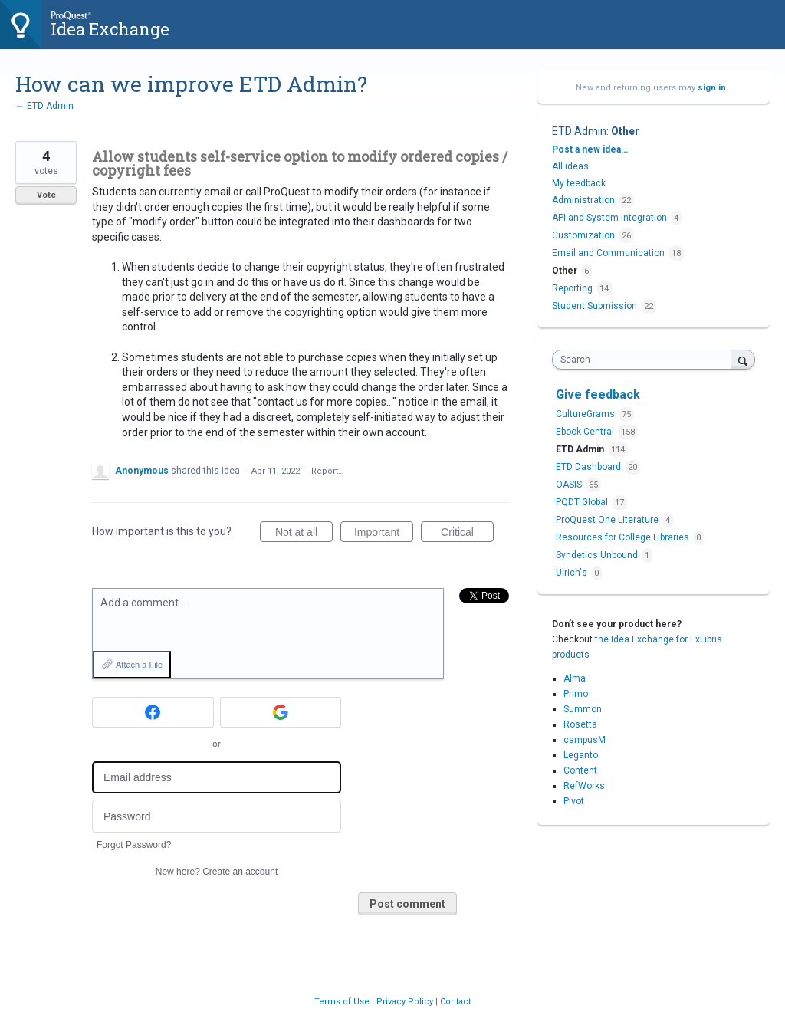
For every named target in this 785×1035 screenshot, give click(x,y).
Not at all (304, 534)
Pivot (573, 801)
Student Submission (594, 306)
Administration (583, 200)
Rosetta (580, 724)
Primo (575, 693)
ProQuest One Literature (608, 519)
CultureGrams (586, 414)
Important (383, 534)
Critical (467, 534)
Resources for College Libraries (623, 537)
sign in (712, 88)
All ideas (570, 166)
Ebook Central (586, 431)
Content (580, 770)
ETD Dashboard (589, 467)
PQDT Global (583, 502)
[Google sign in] (281, 712)
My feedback (579, 183)
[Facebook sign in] (153, 712)
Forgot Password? (134, 845)
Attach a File (139, 664)
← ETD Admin (44, 105)
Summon (582, 709)
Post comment (407, 904)
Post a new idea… (590, 149)
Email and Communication (608, 253)
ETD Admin (579, 131)
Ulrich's (573, 572)
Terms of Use (343, 1002)
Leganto (580, 755)
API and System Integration (609, 217)
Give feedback (598, 394)
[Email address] (216, 777)
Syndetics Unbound (598, 555)
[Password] (216, 816)
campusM (584, 739)
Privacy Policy (405, 1002)
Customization (583, 235)
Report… (327, 471)
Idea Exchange (110, 29)
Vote (46, 195)
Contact (455, 1002)
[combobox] (645, 359)
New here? (217, 871)
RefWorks (584, 785)
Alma (574, 678)
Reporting (572, 288)
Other (625, 131)
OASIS (570, 484)
